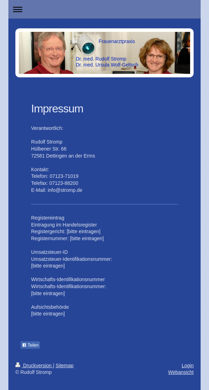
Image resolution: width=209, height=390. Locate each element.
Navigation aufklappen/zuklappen (104, 9)
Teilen (30, 345)
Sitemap (64, 365)
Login (188, 365)
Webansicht (181, 372)
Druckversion (34, 365)
